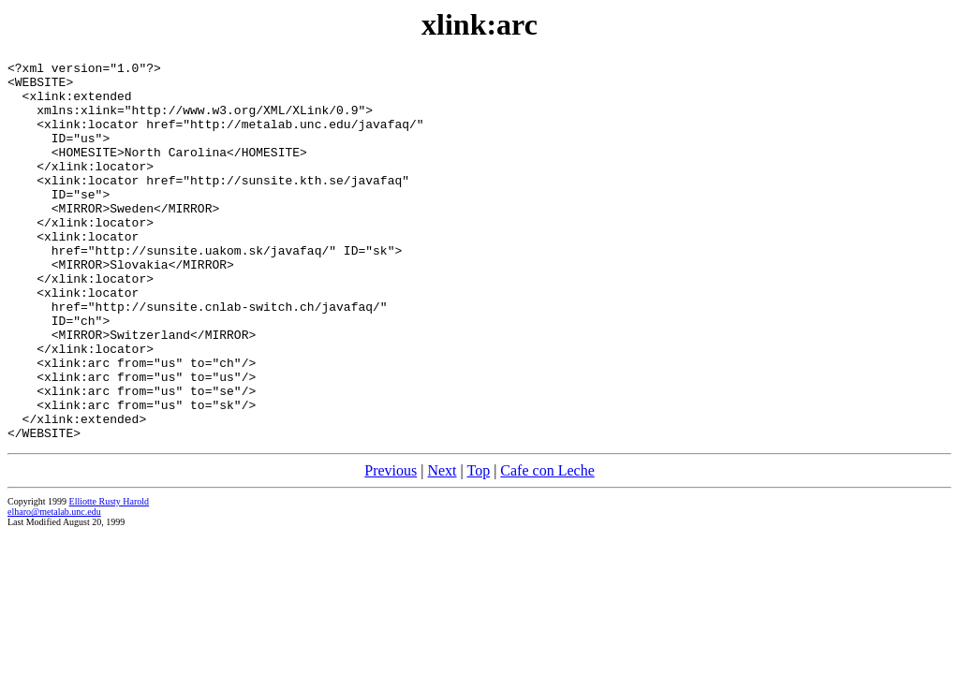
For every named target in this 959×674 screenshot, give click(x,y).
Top (478, 546)
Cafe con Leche (547, 546)
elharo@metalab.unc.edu (54, 587)
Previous (390, 546)
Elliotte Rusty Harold (109, 577)
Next (441, 546)
